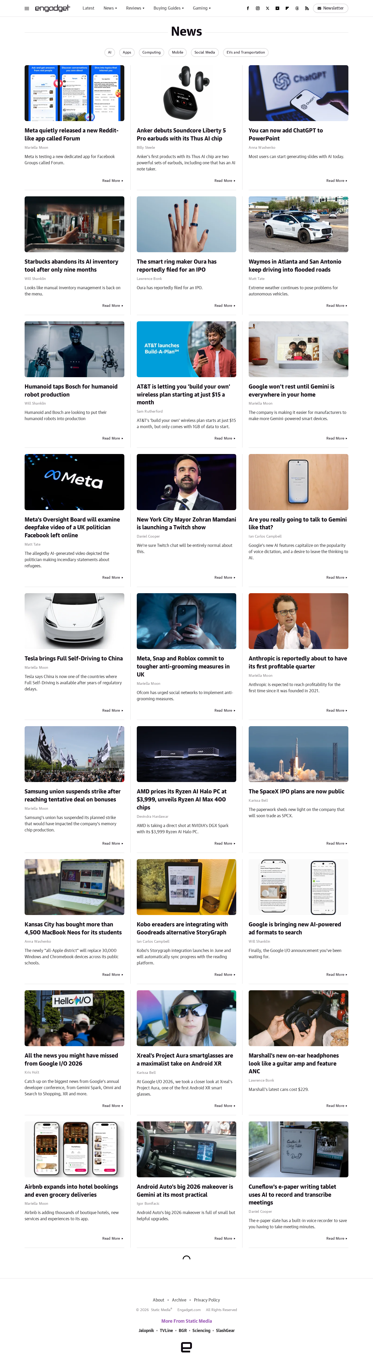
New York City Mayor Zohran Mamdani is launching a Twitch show (186, 524)
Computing (151, 52)
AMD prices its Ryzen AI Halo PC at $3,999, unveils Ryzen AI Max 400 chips (182, 799)
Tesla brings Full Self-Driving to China (74, 658)
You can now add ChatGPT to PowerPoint (286, 135)
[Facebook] (248, 8)
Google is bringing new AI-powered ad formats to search (295, 928)
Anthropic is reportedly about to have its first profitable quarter (298, 662)
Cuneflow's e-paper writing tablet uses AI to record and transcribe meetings (292, 1195)
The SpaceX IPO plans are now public (296, 791)
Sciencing (201, 1331)
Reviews (133, 8)
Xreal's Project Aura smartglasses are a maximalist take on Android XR (185, 1060)
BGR (183, 1331)
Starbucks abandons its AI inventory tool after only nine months (71, 266)
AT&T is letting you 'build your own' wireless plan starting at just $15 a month (183, 395)
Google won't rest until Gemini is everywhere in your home (291, 391)
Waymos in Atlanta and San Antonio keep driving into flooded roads (295, 266)
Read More (111, 181)
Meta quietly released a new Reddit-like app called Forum (72, 135)
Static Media (160, 1310)
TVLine (166, 1331)
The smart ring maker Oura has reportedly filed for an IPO (177, 266)
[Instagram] (258, 8)
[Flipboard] (287, 8)
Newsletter (331, 8)
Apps (127, 52)
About (158, 1300)
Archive (179, 1300)
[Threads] (297, 8)
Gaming (200, 8)
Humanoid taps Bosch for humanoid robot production (71, 391)
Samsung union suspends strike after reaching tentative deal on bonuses (73, 795)
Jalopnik (146, 1331)
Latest (88, 8)
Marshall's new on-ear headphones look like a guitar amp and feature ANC (294, 1064)
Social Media (205, 52)
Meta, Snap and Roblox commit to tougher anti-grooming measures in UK (183, 667)
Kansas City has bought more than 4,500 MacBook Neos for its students (73, 928)
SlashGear (225, 1331)
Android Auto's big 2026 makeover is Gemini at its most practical (185, 1191)
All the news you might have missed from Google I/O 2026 (71, 1060)
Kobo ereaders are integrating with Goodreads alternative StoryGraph (182, 928)
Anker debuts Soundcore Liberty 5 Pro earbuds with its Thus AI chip (181, 135)
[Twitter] (267, 8)
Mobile (177, 52)
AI (109, 52)
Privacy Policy (207, 1300)
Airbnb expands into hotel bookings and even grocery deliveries (71, 1191)
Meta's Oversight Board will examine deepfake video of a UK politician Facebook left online (72, 528)
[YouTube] (277, 8)
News (109, 8)
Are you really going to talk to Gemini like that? (298, 524)
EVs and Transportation (246, 52)
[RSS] (307, 8)
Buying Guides (167, 8)
